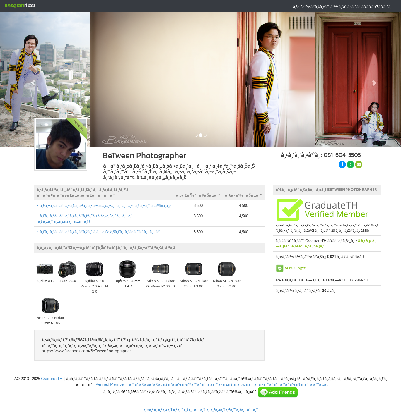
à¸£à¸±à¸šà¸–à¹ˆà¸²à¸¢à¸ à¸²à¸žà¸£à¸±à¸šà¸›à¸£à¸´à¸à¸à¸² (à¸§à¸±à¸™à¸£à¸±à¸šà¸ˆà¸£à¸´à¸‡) (85, 218)
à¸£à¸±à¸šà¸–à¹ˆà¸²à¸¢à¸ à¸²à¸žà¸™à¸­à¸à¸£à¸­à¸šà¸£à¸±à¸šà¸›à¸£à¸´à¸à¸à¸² (98, 231)
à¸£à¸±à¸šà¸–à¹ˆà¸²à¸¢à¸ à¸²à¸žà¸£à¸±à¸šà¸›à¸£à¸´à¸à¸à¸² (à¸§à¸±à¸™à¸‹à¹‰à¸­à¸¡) (104, 205)
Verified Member (110, 384)
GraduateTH (51, 378)
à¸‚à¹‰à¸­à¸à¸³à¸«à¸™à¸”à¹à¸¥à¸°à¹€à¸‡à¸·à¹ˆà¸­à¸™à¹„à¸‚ (280, 384)
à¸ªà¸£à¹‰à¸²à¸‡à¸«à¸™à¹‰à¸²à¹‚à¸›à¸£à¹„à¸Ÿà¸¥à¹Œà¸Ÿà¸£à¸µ (343, 6)
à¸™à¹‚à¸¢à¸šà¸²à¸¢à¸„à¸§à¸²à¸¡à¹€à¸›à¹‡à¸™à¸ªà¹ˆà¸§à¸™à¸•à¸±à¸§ (181, 384)
